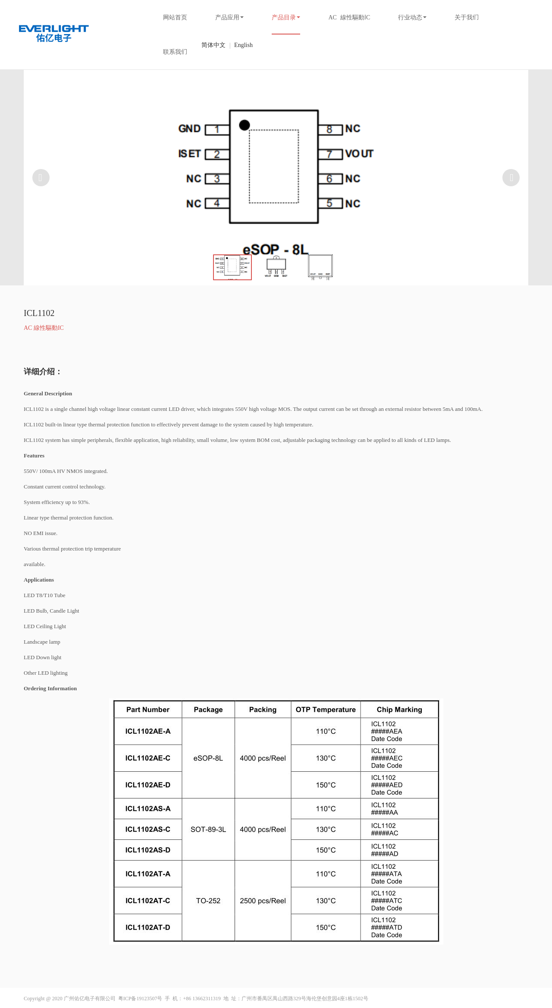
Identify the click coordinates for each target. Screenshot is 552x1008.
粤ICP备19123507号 (140, 998)
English (243, 45)
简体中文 (213, 45)
